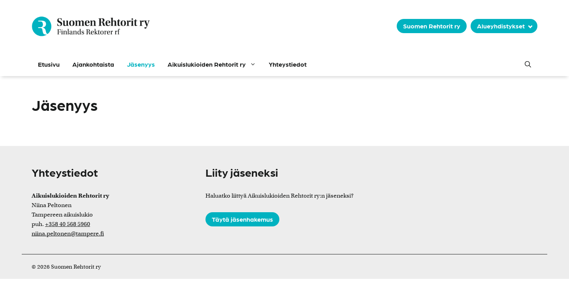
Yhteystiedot (288, 64)
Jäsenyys (141, 64)
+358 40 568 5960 (67, 224)
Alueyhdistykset (501, 26)
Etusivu (49, 64)
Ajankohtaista (93, 64)
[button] (527, 64)
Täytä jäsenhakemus (242, 219)
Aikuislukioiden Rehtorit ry (215, 64)
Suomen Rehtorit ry (431, 26)
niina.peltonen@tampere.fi (68, 233)
